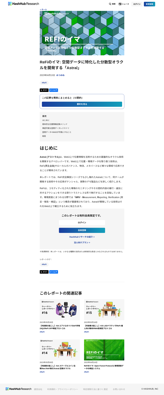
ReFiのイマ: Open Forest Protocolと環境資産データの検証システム (104, 367)
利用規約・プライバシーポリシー (62, 389)
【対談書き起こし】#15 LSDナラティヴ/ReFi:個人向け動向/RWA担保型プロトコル (103, 327)
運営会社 (38, 389)
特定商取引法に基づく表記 (95, 389)
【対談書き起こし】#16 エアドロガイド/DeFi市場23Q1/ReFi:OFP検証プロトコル (60, 327)
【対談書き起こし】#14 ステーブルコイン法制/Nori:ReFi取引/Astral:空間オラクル (57, 367)
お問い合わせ (119, 389)
